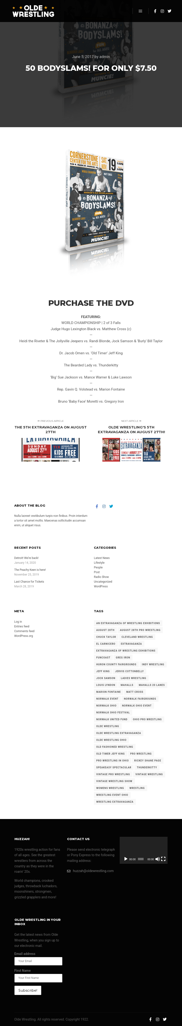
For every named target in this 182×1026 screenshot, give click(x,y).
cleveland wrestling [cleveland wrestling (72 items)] (137, 637)
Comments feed (24, 631)
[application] (144, 850)
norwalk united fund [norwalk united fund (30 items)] (111, 719)
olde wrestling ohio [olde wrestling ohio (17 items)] (111, 740)
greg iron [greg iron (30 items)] (123, 657)
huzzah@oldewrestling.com (90, 871)
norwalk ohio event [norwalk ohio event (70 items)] (137, 705)
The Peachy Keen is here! (30, 570)
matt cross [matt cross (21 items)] (134, 692)
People (98, 567)
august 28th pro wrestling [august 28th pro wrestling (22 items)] (140, 630)
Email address (25, 954)
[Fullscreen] (163, 859)
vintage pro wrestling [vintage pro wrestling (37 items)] (113, 774)
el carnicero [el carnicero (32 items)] (105, 644)
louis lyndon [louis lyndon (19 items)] (105, 685)
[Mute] (157, 859)
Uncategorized (103, 581)
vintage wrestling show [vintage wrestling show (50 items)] (114, 781)
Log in (18, 621)
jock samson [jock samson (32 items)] (105, 678)
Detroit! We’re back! (26, 558)
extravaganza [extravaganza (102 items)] (131, 644)
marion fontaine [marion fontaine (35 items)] (108, 692)
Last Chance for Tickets (29, 581)
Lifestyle (99, 562)
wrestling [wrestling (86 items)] (137, 788)
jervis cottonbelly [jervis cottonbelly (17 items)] (129, 671)
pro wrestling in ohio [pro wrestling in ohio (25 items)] (112, 760)
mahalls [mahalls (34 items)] (127, 685)
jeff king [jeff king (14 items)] (103, 671)
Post (97, 572)
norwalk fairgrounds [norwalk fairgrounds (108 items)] (140, 699)
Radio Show (101, 577)
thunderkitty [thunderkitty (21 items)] (147, 767)
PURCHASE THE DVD (91, 303)
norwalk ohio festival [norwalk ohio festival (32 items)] (113, 712)
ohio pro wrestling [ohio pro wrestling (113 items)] (147, 719)
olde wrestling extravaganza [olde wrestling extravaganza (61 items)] (118, 733)
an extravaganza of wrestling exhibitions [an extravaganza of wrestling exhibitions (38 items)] (128, 623)
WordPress (101, 586)
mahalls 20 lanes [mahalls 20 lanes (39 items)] (152, 685)
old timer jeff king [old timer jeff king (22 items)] (110, 753)
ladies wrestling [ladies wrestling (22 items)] (133, 678)
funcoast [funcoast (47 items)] (103, 657)
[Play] (125, 859)
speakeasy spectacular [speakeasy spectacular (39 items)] (113, 767)
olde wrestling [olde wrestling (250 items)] (107, 726)
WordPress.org (23, 636)
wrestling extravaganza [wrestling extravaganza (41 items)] (114, 802)
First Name (22, 970)
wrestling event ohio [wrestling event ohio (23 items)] (112, 795)
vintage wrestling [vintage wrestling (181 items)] (149, 774)
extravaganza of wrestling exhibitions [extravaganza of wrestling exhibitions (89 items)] (125, 650)
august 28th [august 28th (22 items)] (105, 630)
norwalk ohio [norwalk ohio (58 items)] (106, 705)
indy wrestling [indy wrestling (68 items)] (153, 664)
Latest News (102, 558)
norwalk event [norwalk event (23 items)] (107, 699)
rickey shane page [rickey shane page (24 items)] (147, 760)
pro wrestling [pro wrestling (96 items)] (141, 753)
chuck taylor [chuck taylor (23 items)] (106, 637)
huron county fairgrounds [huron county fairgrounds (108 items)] (116, 664)
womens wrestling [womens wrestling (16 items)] (110, 788)
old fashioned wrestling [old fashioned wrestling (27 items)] (114, 747)
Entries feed (21, 626)
